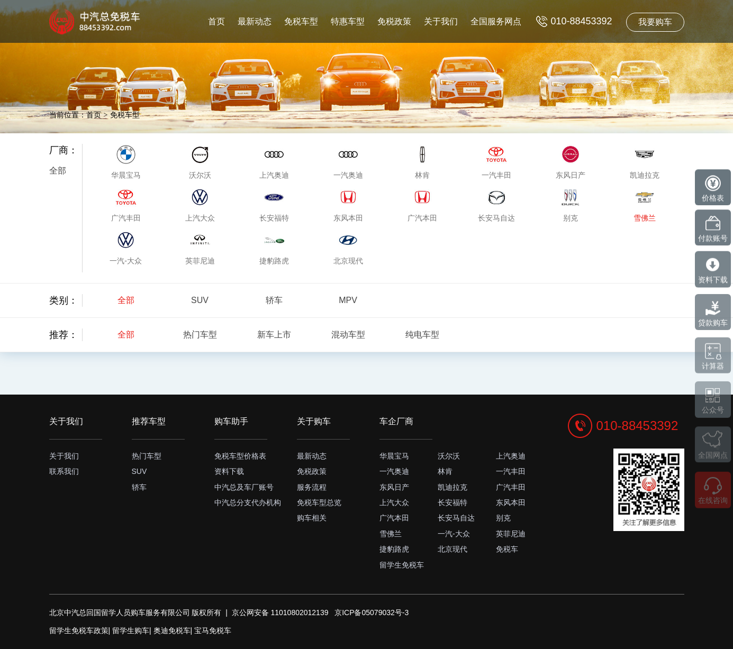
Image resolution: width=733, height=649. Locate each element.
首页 (216, 21)
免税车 (507, 549)
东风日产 (394, 487)
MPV (348, 300)
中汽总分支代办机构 (247, 502)
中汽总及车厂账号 (244, 487)
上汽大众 (394, 502)
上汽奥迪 (511, 456)
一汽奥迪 (394, 471)
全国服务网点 (495, 21)
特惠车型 (348, 21)
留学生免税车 (401, 565)
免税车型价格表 (240, 456)
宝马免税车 (212, 630)
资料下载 (229, 471)
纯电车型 (422, 334)
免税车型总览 (319, 502)
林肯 (445, 471)
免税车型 (301, 21)
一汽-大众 (454, 533)
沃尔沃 (449, 456)
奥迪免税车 (172, 630)
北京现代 (452, 549)
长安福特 (452, 502)
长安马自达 (456, 518)
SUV (200, 300)
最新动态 (255, 21)
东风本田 (511, 502)
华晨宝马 (394, 456)
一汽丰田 (511, 471)
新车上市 (274, 334)
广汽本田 (394, 518)
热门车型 (200, 334)
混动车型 (348, 334)
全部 (57, 170)
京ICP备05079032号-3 (371, 612)
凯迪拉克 (452, 487)
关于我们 (441, 21)
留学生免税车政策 (78, 630)
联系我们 (64, 471)
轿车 (274, 300)
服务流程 (312, 487)
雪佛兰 (390, 533)
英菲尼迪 (511, 533)
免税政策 (394, 21)
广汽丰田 (511, 487)
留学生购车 (130, 630)
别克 (503, 518)
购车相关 (312, 518)
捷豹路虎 (394, 549)
